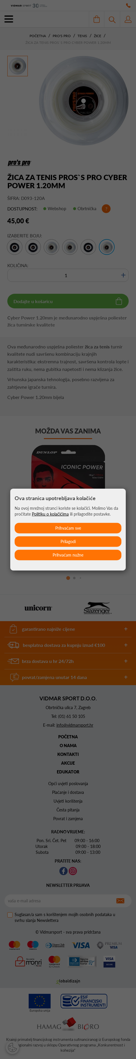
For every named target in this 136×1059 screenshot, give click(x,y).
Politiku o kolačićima (50, 514)
